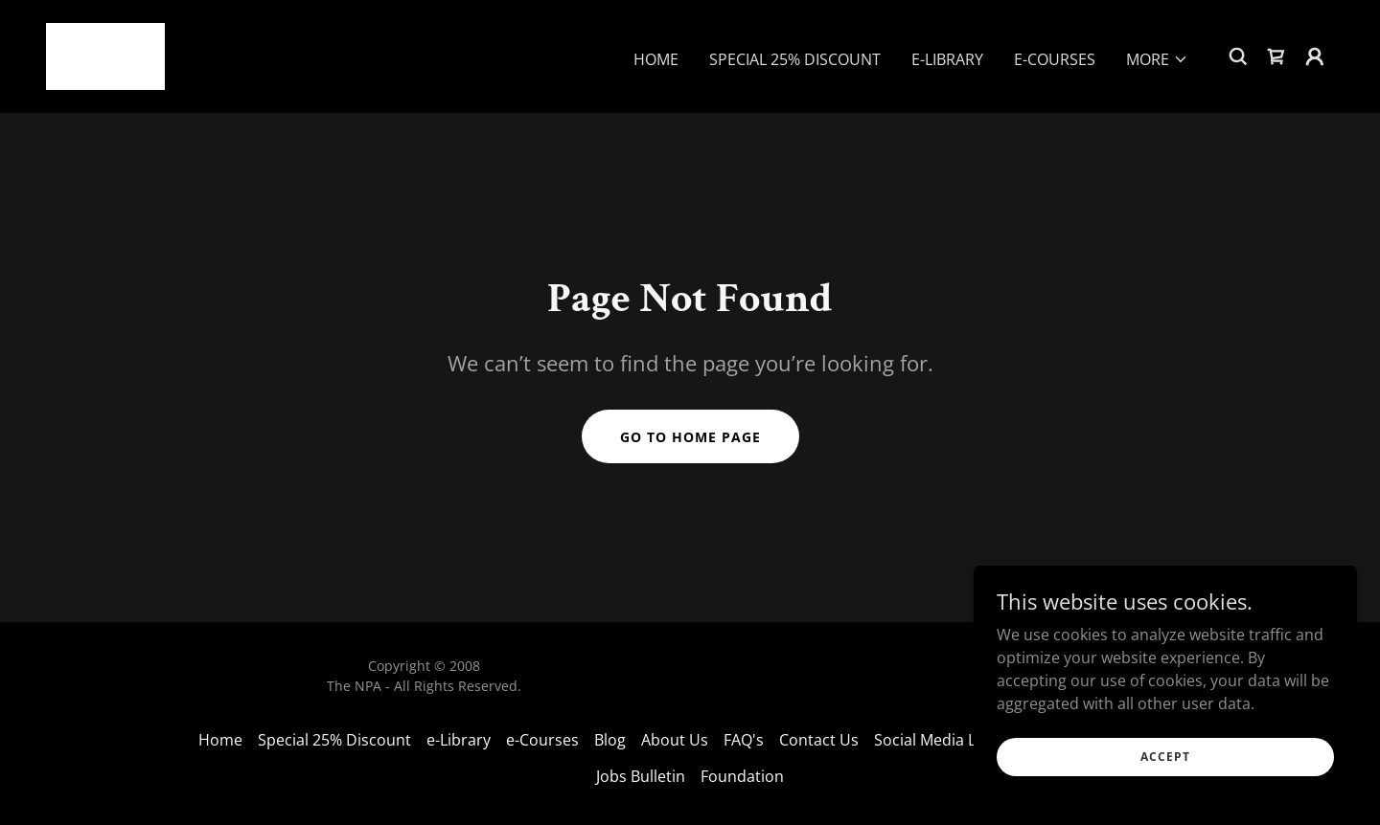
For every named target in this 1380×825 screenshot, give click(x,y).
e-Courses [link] (1054, 59)
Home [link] (655, 59)
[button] (1157, 59)
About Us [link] (674, 739)
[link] (105, 54)
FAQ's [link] (744, 739)
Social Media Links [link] (939, 739)
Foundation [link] (742, 776)
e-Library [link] (947, 59)
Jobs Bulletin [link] (640, 776)
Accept (1165, 756)
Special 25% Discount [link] (795, 59)
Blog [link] (610, 739)
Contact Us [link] (819, 739)
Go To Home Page (690, 437)
